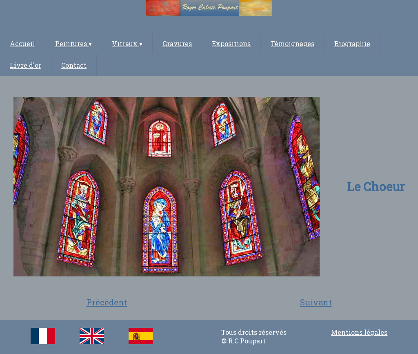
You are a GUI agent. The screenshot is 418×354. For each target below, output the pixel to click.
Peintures (73, 43)
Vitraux (127, 43)
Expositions (231, 43)
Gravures (177, 43)
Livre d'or (25, 65)
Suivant (316, 302)
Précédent (107, 302)
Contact (74, 65)
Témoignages (292, 43)
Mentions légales (359, 332)
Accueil (22, 43)
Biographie (352, 43)
